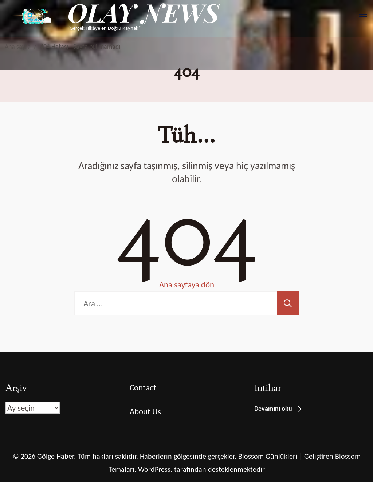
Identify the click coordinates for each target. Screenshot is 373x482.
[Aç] (363, 16)
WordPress (154, 469)
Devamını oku (273, 409)
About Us (145, 411)
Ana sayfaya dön (186, 284)
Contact (143, 387)
